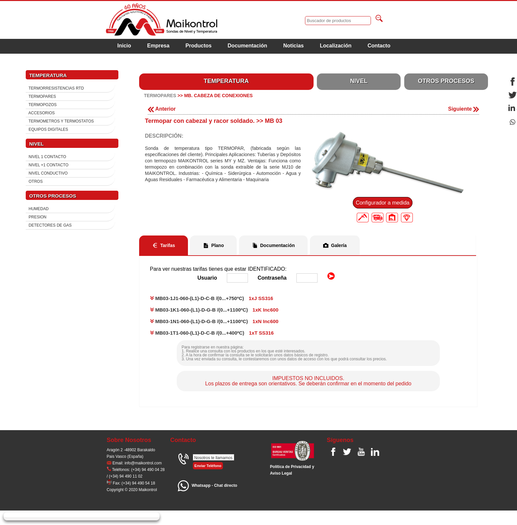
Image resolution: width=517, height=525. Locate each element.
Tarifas (167, 245)
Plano (217, 245)
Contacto (379, 45)
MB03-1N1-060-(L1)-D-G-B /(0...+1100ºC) (199, 321)
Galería (339, 245)
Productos (199, 45)
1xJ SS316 (261, 298)
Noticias (293, 45)
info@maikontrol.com (143, 463)
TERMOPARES (160, 95)
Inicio (124, 45)
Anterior (162, 109)
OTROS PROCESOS (446, 81)
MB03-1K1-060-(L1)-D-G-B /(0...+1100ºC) (199, 310)
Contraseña (272, 278)
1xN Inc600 (265, 321)
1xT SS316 (261, 333)
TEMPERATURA (226, 81)
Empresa (158, 45)
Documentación (247, 45)
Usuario (207, 278)
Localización (335, 45)
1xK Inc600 (265, 310)
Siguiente (463, 109)
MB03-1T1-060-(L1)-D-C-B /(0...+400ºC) (197, 333)
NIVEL (359, 81)
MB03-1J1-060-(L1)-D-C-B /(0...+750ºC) (197, 298)
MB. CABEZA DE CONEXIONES (218, 95)
